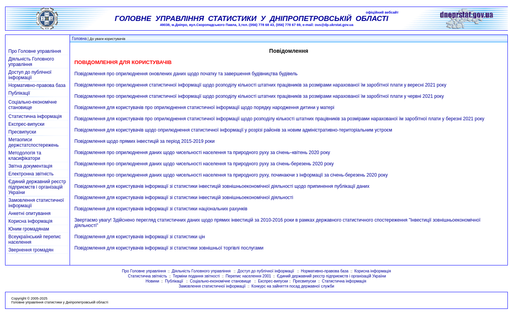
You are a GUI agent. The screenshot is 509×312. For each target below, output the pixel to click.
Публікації (19, 93)
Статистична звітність (147, 276)
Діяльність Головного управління (31, 61)
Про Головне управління (35, 51)
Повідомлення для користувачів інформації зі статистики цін (139, 236)
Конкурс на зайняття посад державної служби (293, 286)
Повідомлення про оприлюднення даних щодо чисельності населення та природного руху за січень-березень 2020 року (204, 163)
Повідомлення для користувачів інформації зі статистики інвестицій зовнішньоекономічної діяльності (183, 197)
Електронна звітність (31, 174)
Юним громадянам (29, 229)
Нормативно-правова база (37, 85)
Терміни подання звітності (196, 276)
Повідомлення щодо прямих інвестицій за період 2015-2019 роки (144, 141)
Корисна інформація (30, 221)
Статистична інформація (35, 116)
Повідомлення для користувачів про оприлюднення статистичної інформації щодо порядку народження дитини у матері (204, 107)
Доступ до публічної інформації (30, 74)
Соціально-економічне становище (221, 281)
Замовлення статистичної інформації (212, 286)
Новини (152, 281)
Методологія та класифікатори (25, 155)
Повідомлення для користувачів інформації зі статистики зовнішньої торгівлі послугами (168, 248)
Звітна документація (30, 166)
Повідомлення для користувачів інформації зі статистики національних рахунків (160, 208)
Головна (79, 38)
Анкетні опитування (30, 213)
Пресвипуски (22, 132)
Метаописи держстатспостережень (34, 142)
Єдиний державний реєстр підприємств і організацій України (37, 187)
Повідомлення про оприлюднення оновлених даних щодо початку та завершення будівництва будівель (185, 73)
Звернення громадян (31, 250)
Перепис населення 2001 (248, 276)
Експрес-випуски (27, 124)
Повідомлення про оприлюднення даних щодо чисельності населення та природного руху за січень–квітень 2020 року (202, 152)
